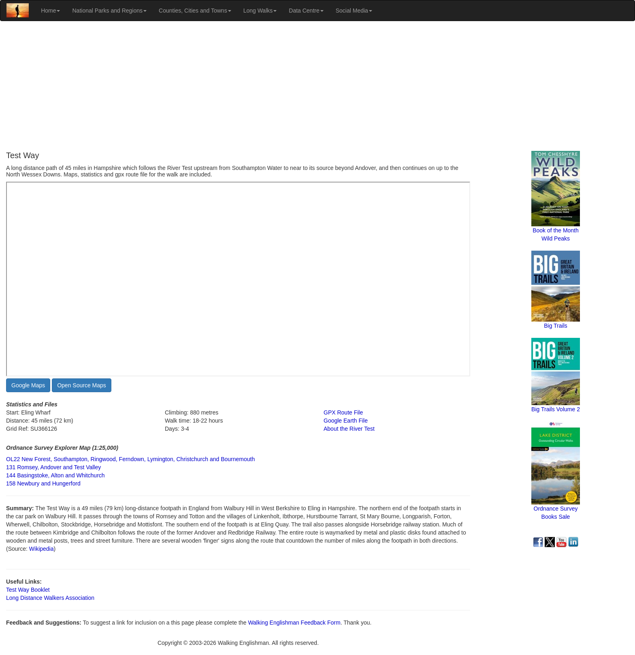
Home (50, 10)
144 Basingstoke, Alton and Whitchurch (55, 475)
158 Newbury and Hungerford (43, 483)
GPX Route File (343, 412)
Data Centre (306, 10)
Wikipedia (41, 548)
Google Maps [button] (28, 385)
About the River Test (349, 428)
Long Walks (260, 10)
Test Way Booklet (28, 589)
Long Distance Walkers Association (50, 598)
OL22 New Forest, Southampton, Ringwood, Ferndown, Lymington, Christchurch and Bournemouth (130, 459)
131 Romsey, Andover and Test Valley (53, 467)
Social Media (354, 10)
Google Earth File (346, 420)
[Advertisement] (317, 86)
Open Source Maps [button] (81, 385)
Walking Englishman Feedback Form (294, 622)
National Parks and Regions (109, 10)
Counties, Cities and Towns (195, 10)
